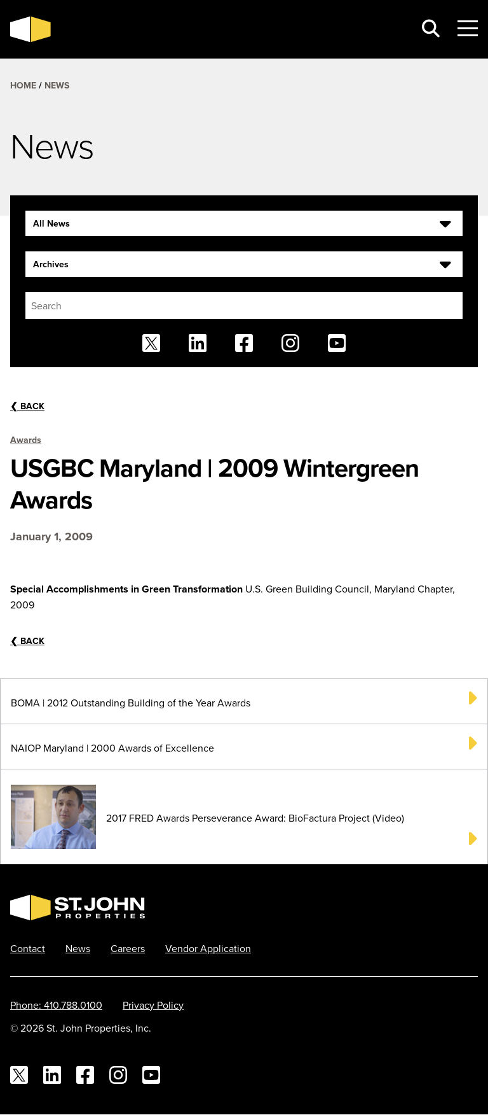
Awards (25, 439)
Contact (27, 948)
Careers (128, 948)
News (56, 85)
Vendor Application (208, 948)
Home (23, 85)
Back (27, 406)
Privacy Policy (153, 1005)
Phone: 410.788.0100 (56, 1005)
